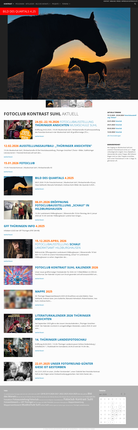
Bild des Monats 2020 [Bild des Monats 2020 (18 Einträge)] (33, 397)
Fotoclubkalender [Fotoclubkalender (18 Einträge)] (58, 400)
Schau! (58, 244)
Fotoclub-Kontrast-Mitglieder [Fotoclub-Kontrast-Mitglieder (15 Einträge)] (46, 399)
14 (120, 411)
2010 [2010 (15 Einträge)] (24, 394)
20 (116, 415)
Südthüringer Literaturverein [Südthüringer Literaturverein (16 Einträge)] (66, 405)
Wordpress (74, 429)
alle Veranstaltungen (114, 136)
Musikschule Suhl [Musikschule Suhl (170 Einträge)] (31, 404)
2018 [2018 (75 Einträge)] (43, 393)
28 (112, 403)
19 (112, 415)
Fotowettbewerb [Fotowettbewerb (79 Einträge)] (11, 402)
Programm (20, 4)
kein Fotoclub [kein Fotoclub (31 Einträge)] (48, 402)
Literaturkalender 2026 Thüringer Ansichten (63, 317)
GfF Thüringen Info (24, 226)
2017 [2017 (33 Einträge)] (39, 394)
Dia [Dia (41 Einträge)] (94, 397)
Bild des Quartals (54, 178)
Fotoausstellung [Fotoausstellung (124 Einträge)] (21, 399)
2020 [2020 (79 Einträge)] (52, 393)
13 (116, 411)
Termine (66, 4)
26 (112, 418)
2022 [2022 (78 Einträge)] (61, 393)
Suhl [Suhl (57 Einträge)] (47, 405)
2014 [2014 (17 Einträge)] (32, 394)
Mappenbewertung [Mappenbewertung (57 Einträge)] (76, 402)
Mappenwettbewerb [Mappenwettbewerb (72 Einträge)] (12, 405)
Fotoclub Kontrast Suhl (57, 429)
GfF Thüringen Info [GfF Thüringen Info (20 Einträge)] (39, 402)
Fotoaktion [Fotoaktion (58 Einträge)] (8, 399)
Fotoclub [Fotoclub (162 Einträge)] (34, 399)
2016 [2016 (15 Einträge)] (35, 394)
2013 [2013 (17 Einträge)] (29, 394)
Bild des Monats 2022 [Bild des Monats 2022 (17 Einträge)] (56, 397)
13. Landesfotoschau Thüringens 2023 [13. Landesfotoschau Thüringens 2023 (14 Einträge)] (13, 394)
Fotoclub (19, 163)
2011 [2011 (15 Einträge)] (27, 394)
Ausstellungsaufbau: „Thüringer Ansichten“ (48, 146)
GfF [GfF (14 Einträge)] (19, 402)
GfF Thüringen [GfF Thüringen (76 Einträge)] (27, 402)
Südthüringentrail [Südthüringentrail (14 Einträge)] (53, 405)
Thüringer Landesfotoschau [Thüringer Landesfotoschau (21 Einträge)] (81, 405)
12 (112, 411)
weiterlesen (39, 136)
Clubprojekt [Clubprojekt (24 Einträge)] (88, 397)
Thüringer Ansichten (66, 123)
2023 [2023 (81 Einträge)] (66, 393)
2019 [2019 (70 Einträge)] (48, 393)
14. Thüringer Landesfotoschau (60, 339)
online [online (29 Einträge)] (43, 405)
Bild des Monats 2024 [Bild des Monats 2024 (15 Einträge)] (79, 397)
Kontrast (9, 4)
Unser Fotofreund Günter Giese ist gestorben (64, 365)
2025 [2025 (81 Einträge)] (75, 393)
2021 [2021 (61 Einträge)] (57, 394)
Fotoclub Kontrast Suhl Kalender (66, 267)
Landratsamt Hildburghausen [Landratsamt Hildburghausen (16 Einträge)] (60, 402)
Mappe (43, 291)
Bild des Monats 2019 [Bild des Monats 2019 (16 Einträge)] (22, 397)
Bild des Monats (43, 4)
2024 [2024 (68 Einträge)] (71, 393)
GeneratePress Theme (87, 429)
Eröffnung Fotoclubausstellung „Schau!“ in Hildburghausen (62, 205)
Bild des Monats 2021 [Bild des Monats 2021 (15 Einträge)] (44, 397)
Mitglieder (30, 4)
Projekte (56, 4)
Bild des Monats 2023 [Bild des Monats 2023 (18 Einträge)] (68, 397)
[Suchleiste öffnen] (135, 4)
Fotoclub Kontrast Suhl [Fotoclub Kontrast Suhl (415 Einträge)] (78, 399)
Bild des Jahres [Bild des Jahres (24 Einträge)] (82, 394)
